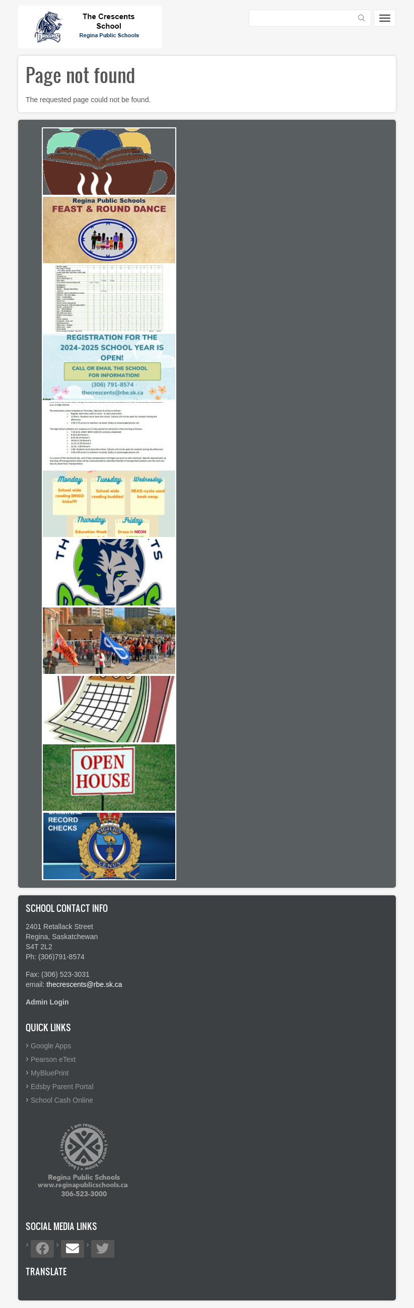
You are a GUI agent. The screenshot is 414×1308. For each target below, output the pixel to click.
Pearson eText (53, 1059)
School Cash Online (62, 1100)
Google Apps (51, 1046)
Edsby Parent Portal (62, 1087)
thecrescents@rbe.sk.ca (84, 984)
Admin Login (47, 1002)
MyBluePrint (49, 1073)
